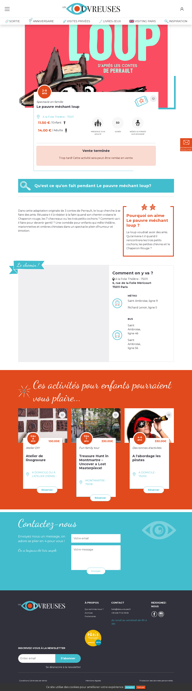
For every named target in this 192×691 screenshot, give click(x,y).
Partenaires (92, 619)
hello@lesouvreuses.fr (124, 608)
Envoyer (96, 570)
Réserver (45, 489)
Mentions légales (91, 680)
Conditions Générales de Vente (36, 680)
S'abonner (68, 657)
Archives (90, 615)
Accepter (128, 686)
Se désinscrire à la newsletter (63, 666)
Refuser (143, 686)
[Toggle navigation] (7, 9)
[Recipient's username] (36, 657)
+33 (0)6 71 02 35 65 (123, 611)
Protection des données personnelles (151, 680)
